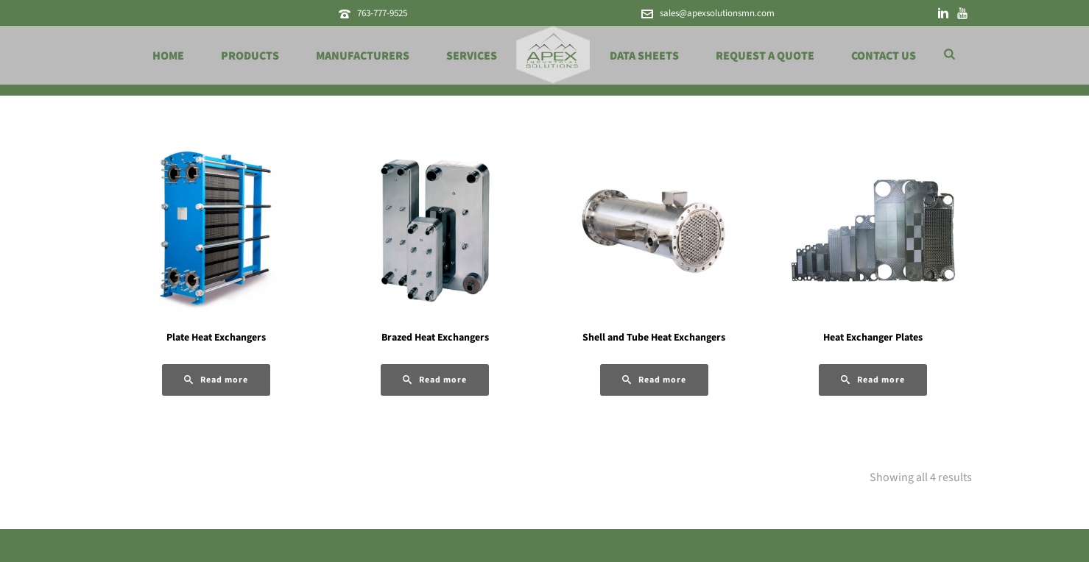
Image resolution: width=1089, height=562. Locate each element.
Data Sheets (644, 56)
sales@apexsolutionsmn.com (717, 13)
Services (471, 56)
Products (250, 56)
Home (168, 56)
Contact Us (883, 56)
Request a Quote (765, 56)
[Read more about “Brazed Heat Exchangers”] (435, 380)
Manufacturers (362, 56)
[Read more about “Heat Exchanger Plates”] (873, 380)
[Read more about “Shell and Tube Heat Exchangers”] (654, 380)
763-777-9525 (382, 13)
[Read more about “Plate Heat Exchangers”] (216, 380)
